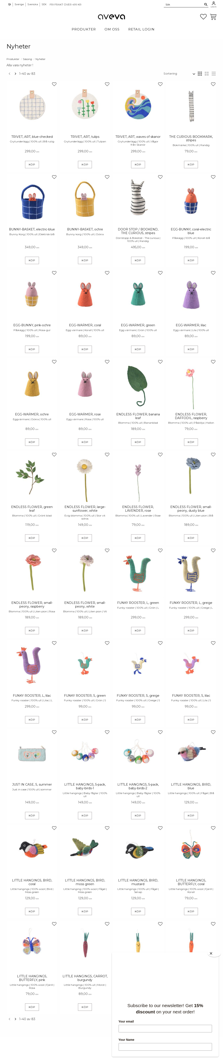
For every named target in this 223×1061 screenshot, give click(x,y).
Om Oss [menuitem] (112, 29)
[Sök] (205, 4)
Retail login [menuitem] (141, 29)
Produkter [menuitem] (84, 29)
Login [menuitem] (213, 7)
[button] (203, 16)
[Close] (214, 953)
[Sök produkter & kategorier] (183, 4)
